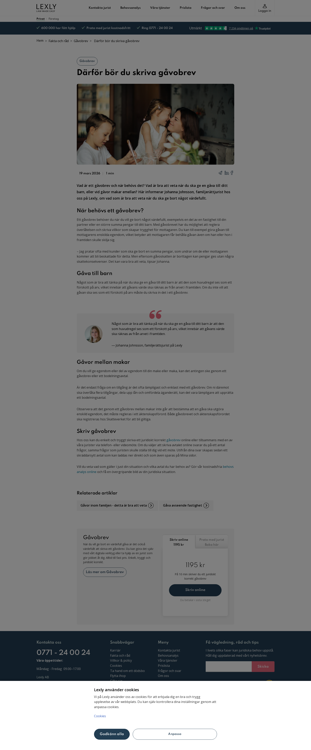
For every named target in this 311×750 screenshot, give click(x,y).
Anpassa (174, 734)
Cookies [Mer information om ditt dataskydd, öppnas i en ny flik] (100, 716)
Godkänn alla (112, 734)
